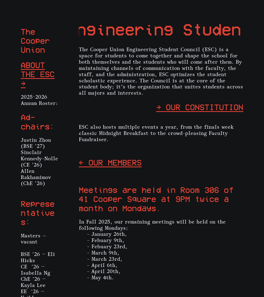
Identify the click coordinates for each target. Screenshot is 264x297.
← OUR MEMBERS (110, 162)
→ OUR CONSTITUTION (199, 107)
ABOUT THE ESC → (38, 74)
